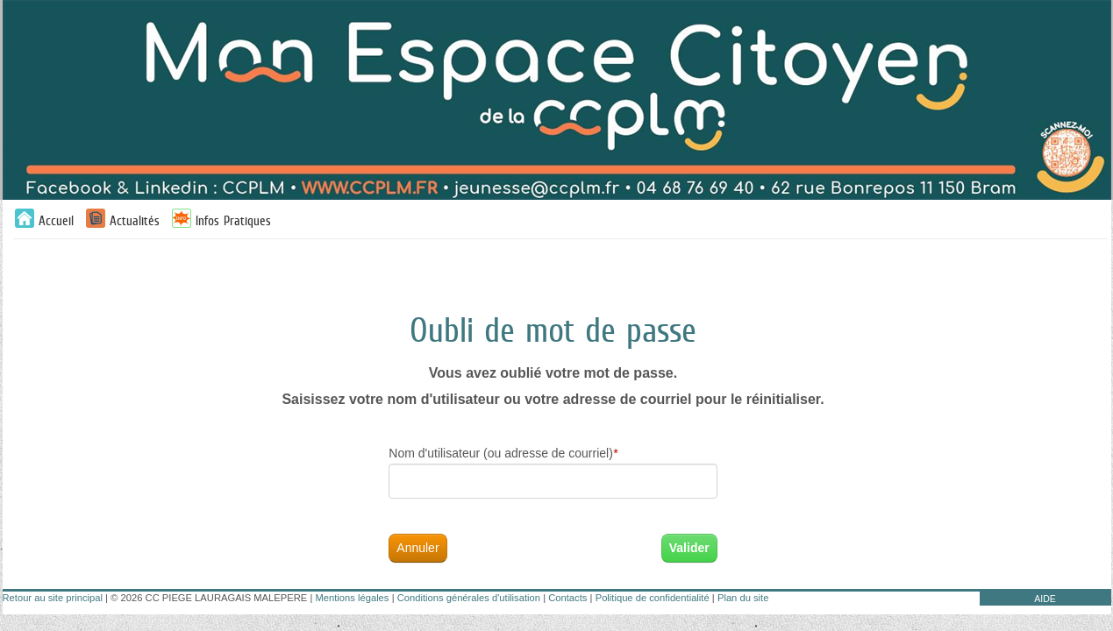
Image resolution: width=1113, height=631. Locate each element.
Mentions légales (352, 597)
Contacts (567, 597)
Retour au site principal (53, 597)
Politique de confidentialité (653, 597)
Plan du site (742, 597)
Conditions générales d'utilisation (468, 597)
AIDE (1045, 598)
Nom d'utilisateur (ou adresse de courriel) (503, 453)
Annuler (417, 548)
